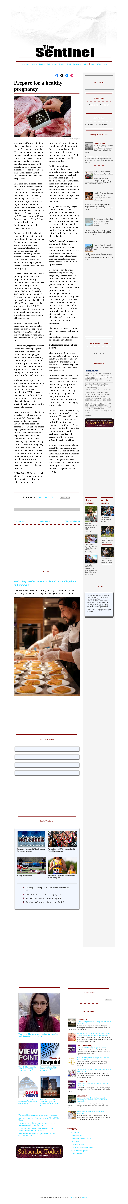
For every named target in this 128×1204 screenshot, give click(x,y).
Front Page (25, 64)
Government (77, 64)
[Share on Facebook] (56, 75)
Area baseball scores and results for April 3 (45, 902)
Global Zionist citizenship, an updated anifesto (90, 1047)
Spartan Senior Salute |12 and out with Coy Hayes (107, 540)
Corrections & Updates (79, 1151)
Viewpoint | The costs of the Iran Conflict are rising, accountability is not (27, 1068)
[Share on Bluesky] (66, 75)
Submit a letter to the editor (81, 1139)
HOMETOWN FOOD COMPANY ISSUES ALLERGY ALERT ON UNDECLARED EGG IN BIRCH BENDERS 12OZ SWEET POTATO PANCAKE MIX (99, 376)
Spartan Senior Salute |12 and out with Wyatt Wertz (107, 560)
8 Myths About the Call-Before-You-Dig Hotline (103, 173)
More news (88, 415)
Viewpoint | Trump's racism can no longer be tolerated (37, 1115)
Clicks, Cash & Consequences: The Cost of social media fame (90, 1083)
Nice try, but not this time (25, 875)
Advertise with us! (78, 1145)
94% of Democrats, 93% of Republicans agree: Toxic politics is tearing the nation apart (49, 1102)
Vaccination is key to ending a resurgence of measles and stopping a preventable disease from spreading (93, 1034)
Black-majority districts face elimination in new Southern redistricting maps (99, 147)
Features (62, 64)
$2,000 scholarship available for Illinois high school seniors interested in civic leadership (36, 1129)
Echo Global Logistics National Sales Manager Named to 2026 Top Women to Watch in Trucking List (97, 386)
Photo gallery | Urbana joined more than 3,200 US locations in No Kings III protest (91, 568)
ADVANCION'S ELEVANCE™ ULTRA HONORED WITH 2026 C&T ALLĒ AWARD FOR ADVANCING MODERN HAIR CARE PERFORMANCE (98, 406)
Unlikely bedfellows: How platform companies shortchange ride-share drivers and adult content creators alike (90, 1098)
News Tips (75, 1142)
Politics (85, 64)
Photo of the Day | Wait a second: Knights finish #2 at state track (61, 850)
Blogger (84, 1197)
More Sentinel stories (72, 521)
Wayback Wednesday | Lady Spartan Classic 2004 (91, 526)
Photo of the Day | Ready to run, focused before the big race (61, 877)
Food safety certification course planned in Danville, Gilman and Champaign (103, 196)
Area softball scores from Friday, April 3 (43, 895)
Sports (93, 64)
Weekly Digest (102, 64)
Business (42, 64)
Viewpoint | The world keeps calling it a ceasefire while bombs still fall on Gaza (38, 1035)
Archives (34, 64)
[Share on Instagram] (71, 75)
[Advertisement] (64, 23)
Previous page (19, 521)
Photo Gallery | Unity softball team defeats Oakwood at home (91, 547)
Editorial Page (52, 64)
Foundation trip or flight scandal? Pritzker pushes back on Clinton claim (27, 1101)
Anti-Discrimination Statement (82, 1148)
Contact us (75, 1132)
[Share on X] (61, 75)
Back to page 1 (45, 521)
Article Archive (76, 1154)
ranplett (71, 1197)
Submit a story (76, 1136)
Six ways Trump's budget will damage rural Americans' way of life (90, 1021)
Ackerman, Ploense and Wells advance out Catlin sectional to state (31, 850)
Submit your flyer (99, 353)
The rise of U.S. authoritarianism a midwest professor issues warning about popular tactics (37, 1124)
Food (69, 64)
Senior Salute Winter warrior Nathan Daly (106, 519)
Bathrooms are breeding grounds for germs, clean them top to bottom (103, 222)
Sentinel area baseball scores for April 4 (43, 898)
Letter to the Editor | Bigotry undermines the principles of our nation (49, 1068)
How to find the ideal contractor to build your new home (103, 247)
